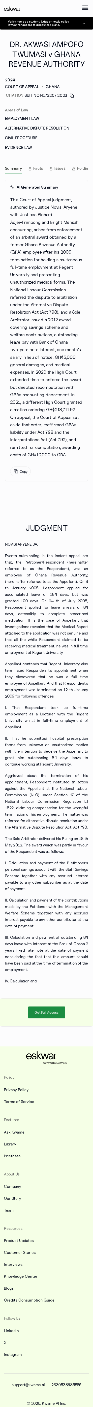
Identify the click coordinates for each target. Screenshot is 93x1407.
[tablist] (46, 168)
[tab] (13, 168)
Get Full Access (46, 1012)
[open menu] (85, 7)
